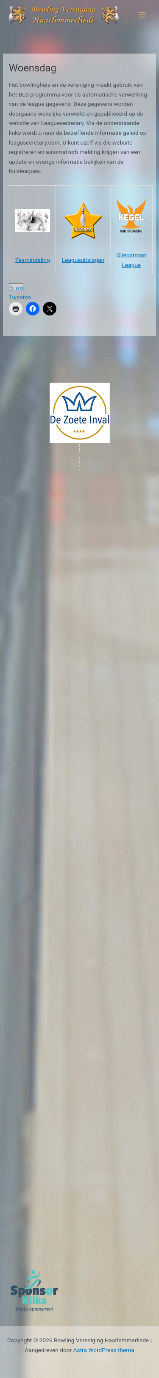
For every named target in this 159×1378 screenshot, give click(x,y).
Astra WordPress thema (103, 1350)
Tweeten (20, 297)
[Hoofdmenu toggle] (142, 15)
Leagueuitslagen (83, 259)
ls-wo (16, 287)
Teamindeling (32, 259)
